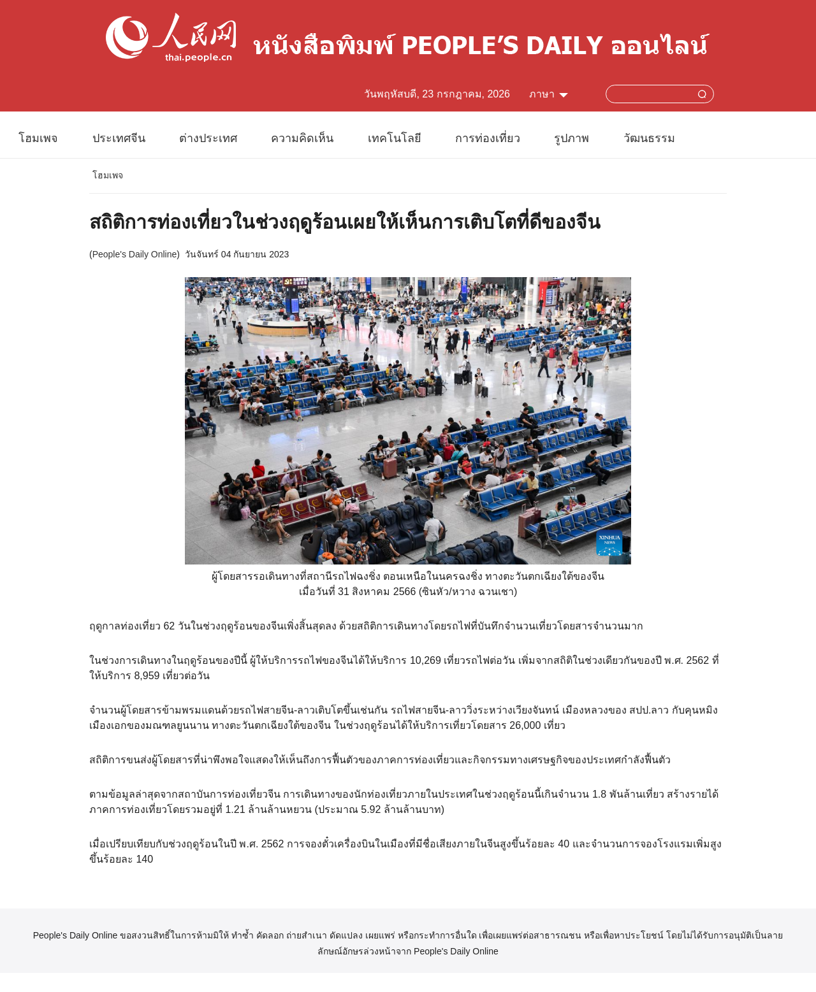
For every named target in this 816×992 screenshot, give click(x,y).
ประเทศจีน (118, 138)
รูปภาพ (571, 138)
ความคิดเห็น (302, 138)
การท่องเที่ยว (487, 138)
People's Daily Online (134, 254)
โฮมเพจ (38, 138)
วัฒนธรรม (649, 138)
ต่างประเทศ (208, 138)
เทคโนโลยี (394, 138)
